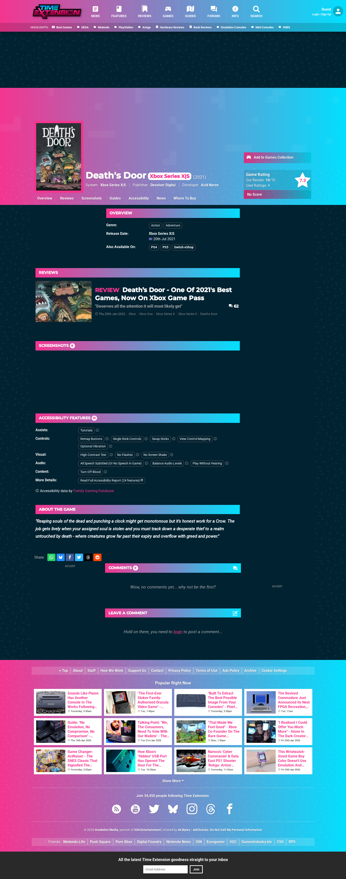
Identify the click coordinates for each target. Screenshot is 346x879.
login (178, 631)
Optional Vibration (93, 446)
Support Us (137, 670)
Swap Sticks (160, 439)
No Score (254, 194)
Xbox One (146, 314)
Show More (173, 781)
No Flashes (125, 455)
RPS (292, 842)
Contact (157, 670)
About (78, 670)
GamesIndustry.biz (257, 842)
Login (315, 14)
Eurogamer (216, 842)
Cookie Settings (274, 670)
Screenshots (92, 198)
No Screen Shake (155, 455)
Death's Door (138, 175)
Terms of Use (207, 670)
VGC (233, 842)
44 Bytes (184, 830)
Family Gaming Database (93, 491)
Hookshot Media (106, 830)
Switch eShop (184, 247)
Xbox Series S (187, 314)
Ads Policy (231, 670)
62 (234, 306)
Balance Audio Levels (167, 463)
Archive (250, 670)
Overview (44, 198)
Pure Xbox (124, 842)
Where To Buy (185, 198)
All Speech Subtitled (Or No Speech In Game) (111, 463)
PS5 (165, 247)
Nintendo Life (74, 842)
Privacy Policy (179, 670)
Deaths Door (209, 314)
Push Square (100, 842)
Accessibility (139, 198)
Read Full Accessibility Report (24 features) (111, 480)
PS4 (154, 247)
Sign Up (326, 14)
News (161, 198)
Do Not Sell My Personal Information (236, 830)
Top (63, 670)
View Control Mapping (195, 439)
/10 (270, 180)
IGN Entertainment (147, 830)
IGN (199, 842)
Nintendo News (178, 842)
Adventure (173, 225)
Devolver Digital (163, 185)
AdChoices (200, 830)
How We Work (112, 670)
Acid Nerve (210, 185)
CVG (280, 842)
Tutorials (86, 430)
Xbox (132, 314)
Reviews (67, 198)
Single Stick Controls (127, 439)
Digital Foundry (149, 842)
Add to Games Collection (269, 158)
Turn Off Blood (90, 472)
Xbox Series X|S (113, 185)
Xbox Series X (165, 314)
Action (155, 225)
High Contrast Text (93, 455)
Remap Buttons (91, 439)
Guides (115, 198)
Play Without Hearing (207, 463)
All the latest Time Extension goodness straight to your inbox (173, 859)
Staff (92, 670)
